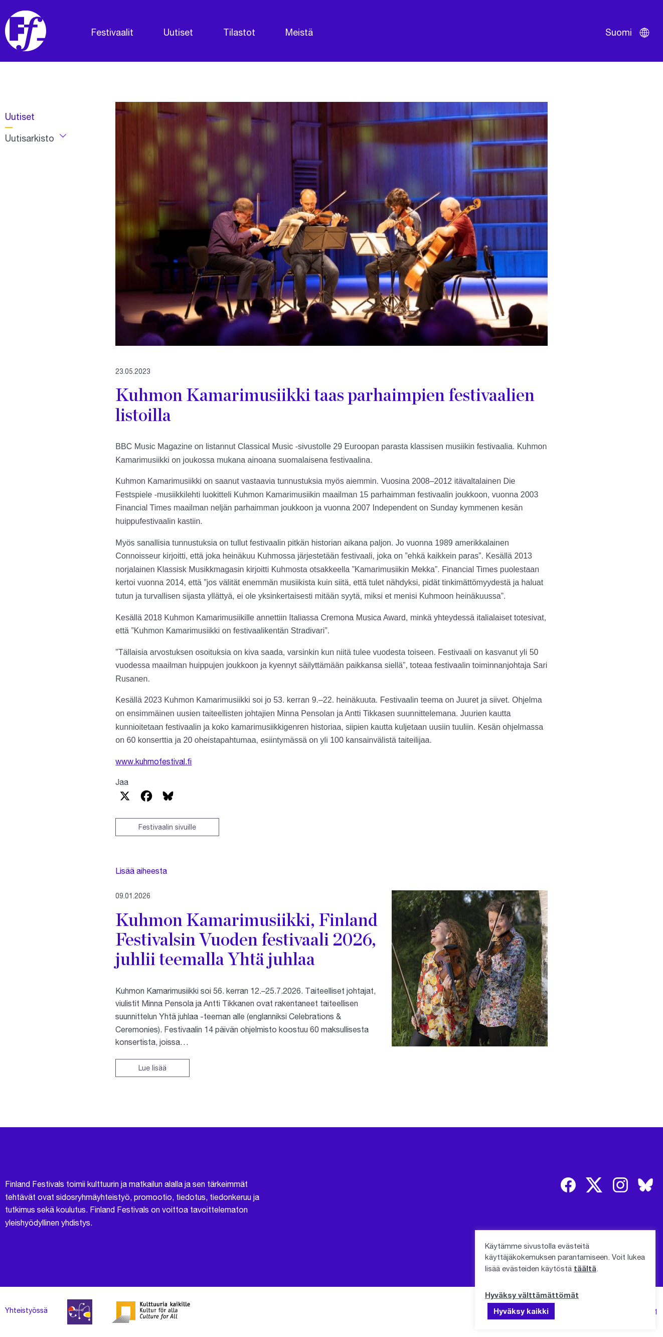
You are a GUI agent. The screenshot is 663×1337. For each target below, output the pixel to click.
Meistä (299, 32)
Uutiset (178, 32)
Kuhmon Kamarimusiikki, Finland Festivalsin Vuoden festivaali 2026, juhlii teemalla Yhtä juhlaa (246, 939)
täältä (585, 1268)
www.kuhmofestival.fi (153, 761)
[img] (568, 1184)
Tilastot (239, 32)
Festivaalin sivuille (167, 827)
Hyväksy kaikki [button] (521, 1310)
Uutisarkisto (29, 138)
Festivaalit (112, 32)
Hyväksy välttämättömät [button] (532, 1294)
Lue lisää (152, 1067)
